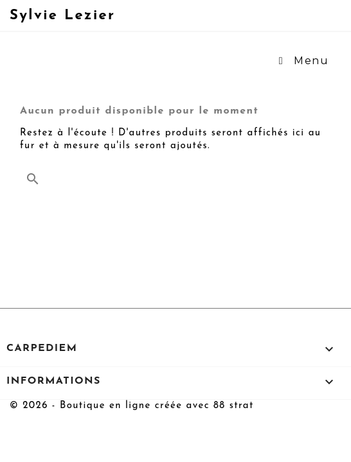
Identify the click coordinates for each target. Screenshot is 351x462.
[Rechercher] (175, 176)
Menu (301, 61)
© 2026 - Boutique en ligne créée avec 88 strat (132, 406)
